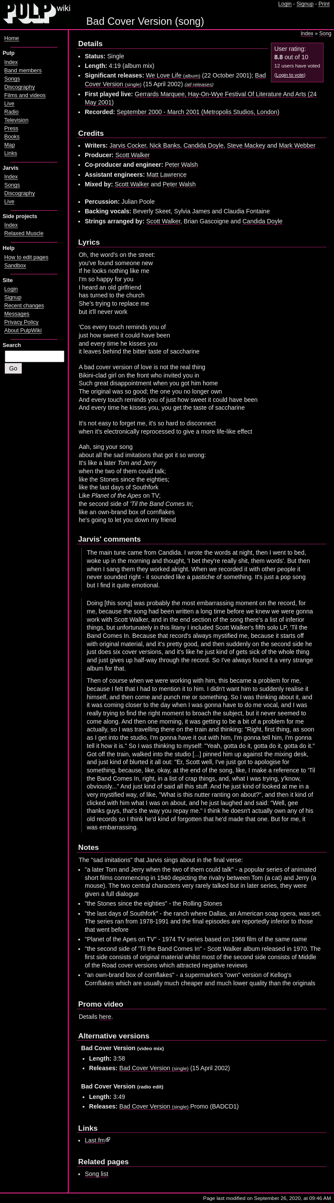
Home (11, 38)
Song (325, 33)
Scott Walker (132, 155)
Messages (17, 314)
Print (324, 4)
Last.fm (95, 1140)
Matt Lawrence (167, 174)
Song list (96, 1173)
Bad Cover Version (153, 1068)
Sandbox (15, 266)
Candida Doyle (204, 145)
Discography (19, 87)
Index (307, 33)
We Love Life (173, 75)
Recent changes (24, 306)
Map (9, 145)
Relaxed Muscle (23, 233)
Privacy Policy (21, 322)
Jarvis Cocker (128, 145)
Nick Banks (165, 145)
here (105, 1016)
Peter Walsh (181, 164)
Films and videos (25, 95)
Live (9, 104)
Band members (23, 70)
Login (285, 4)
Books (12, 137)
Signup (305, 4)
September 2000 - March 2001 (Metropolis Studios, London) (198, 111)
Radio (11, 112)
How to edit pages (26, 257)
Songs (12, 79)
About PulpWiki (23, 330)
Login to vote (290, 75)
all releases (199, 84)
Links (10, 153)
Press (11, 128)
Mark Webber (297, 145)
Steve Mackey (246, 145)
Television (16, 120)
